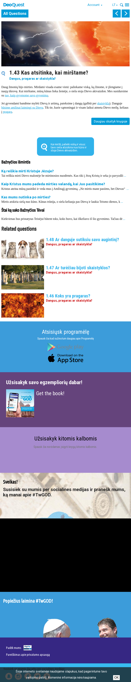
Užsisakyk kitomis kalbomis (65, 438)
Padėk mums (13, 647)
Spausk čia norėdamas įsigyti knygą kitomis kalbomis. (66, 447)
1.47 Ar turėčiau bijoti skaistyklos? (78, 267)
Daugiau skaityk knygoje (110, 121)
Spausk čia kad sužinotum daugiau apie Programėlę (65, 338)
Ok (116, 677)
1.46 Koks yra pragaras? (68, 296)
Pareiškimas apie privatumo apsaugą (28, 654)
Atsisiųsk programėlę (65, 331)
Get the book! (50, 393)
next (126, 13)
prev (117, 13)
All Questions (15, 13)
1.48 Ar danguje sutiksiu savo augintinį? (82, 239)
